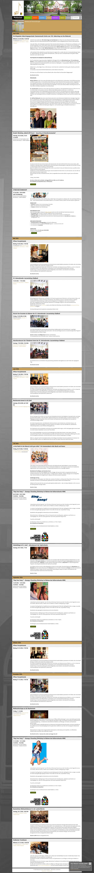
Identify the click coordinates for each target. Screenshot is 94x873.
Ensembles (42, 17)
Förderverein (55, 17)
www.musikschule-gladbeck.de (44, 865)
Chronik (62, 17)
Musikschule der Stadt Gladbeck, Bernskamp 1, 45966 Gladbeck (21, 42)
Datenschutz (49, 871)
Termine (49, 17)
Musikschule (27, 17)
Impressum (44, 871)
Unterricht (35, 17)
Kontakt (68, 17)
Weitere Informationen (75, 869)
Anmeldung (33, 184)
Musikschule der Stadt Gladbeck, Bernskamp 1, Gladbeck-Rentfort (20, 714)
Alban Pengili (48, 212)
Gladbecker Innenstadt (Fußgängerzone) (21, 406)
